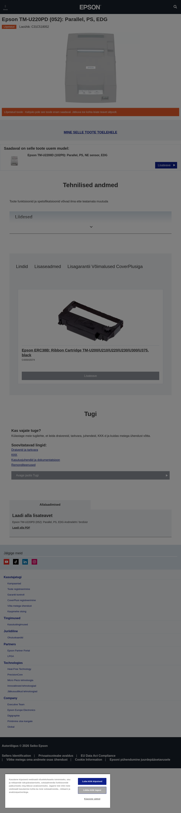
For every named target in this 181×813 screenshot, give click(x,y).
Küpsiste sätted (92, 799)
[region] (57, 791)
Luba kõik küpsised (92, 781)
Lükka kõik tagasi (92, 790)
